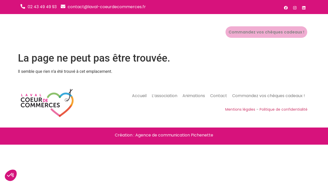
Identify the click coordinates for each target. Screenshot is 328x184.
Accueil (137, 32)
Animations (195, 32)
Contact (220, 32)
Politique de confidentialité (284, 109)
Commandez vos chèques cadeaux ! (270, 32)
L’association (164, 32)
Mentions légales (240, 109)
